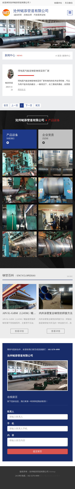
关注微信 (69, 3)
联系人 (10, 411)
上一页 (14, 105)
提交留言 (37, 451)
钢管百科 (8, 275)
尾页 (37, 105)
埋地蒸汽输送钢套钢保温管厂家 (33, 71)
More (70, 276)
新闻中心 (66, 56)
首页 (59, 56)
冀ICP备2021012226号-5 (50, 476)
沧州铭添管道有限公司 (31, 11)
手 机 (10, 423)
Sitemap (52, 471)
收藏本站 (58, 3)
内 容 (10, 435)
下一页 (28, 105)
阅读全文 (22, 89)
